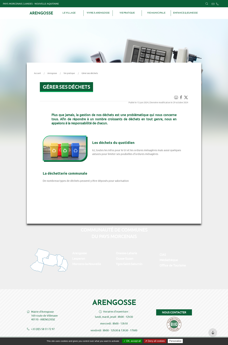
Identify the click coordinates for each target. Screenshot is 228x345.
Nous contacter (174, 312)
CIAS (163, 254)
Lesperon (78, 258)
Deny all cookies (155, 341)
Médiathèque (169, 260)
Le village (69, 12)
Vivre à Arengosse (98, 12)
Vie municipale (156, 12)
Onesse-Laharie (126, 253)
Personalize (175, 341)
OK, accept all (132, 341)
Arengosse (41, 13)
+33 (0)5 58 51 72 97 (41, 329)
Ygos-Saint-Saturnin (129, 264)
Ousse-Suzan (124, 258)
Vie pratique (127, 12)
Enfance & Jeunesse (185, 12)
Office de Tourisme (173, 265)
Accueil (37, 73)
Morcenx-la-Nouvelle (86, 264)
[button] (206, 3)
